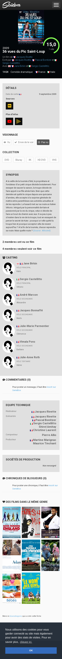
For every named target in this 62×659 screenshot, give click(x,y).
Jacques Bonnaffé (31, 310)
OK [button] (31, 650)
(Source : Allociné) (42, 230)
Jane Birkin (20, 66)
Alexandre (21, 302)
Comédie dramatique (22, 72)
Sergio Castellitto (11, 63)
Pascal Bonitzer (43, 60)
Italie (51, 72)
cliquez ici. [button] (26, 642)
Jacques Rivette (24, 57)
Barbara (20, 349)
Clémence (21, 334)
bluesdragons (16, 616)
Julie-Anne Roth (30, 357)
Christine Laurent (44, 430)
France (40, 72)
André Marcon (29, 294)
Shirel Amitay (47, 426)
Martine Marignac (44, 440)
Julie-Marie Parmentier (34, 326)
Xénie (19, 365)
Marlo (19, 318)
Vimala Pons (27, 341)
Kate (19, 271)
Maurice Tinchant (44, 443)
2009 (5, 48)
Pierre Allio (49, 435)
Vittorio (20, 287)
